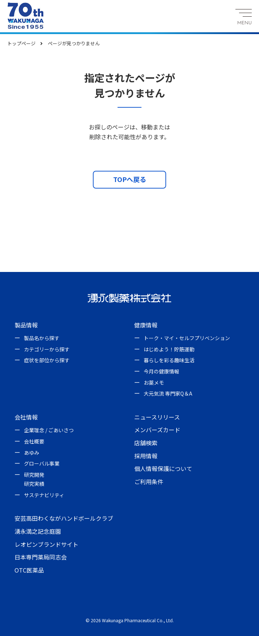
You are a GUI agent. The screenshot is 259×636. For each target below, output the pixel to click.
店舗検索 (145, 442)
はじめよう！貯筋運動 (169, 349)
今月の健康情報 (161, 371)
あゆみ (31, 452)
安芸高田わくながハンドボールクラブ (64, 518)
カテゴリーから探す (47, 349)
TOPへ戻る (129, 179)
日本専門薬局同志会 (41, 557)
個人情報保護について (163, 468)
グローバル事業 (41, 463)
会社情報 (26, 417)
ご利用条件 (148, 481)
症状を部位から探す (47, 360)
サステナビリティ (44, 495)
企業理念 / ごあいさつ (49, 430)
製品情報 (26, 325)
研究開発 (34, 474)
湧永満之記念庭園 (38, 531)
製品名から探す (41, 338)
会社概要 (34, 441)
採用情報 (145, 455)
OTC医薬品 (29, 570)
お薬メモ (154, 382)
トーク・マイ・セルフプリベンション (187, 338)
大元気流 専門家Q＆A (168, 393)
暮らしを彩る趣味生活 (169, 360)
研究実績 (34, 483)
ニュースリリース (157, 417)
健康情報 (145, 325)
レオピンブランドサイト (46, 544)
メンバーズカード (157, 429)
